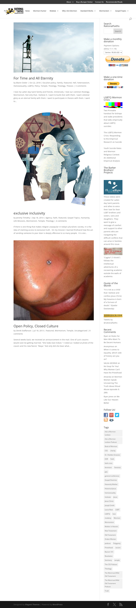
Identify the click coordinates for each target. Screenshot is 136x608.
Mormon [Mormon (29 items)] (117, 518)
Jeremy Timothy (23, 217)
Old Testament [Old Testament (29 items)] (110, 535)
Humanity (85, 217)
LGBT (106, 212)
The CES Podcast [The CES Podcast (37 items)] (111, 564)
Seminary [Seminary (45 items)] (108, 560)
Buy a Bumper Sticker (84, 2)
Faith (55, 217)
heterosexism (83, 82)
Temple (44, 86)
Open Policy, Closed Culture (36, 326)
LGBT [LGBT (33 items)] (117, 510)
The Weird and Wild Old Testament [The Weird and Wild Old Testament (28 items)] (112, 574)
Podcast (7, 11)
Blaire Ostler (21, 82)
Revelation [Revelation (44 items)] (108, 556)
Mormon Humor (39, 11)
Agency (49, 217)
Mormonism (104, 11)
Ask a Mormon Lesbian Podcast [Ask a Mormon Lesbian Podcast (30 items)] (111, 440)
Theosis (70, 86)
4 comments (61, 221)
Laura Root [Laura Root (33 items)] (109, 510)
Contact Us (99, 2)
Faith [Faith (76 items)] (112, 459)
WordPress (58, 604)
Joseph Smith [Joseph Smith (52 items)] (109, 505)
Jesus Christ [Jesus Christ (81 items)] (109, 501)
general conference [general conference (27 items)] (112, 476)
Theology (52, 86)
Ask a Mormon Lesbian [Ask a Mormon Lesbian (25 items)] (110, 433)
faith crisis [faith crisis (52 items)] (108, 463)
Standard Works (86, 11)
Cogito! (107, 257)
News (27, 11)
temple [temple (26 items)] (117, 560)
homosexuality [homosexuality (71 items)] (110, 493)
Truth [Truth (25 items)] (107, 591)
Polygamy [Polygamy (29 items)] (116, 543)
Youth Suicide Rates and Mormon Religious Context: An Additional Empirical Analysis (112, 154)
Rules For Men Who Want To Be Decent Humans (112, 339)
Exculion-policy (49, 82)
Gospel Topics (120, 11)
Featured (68, 82)
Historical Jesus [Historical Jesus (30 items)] (110, 488)
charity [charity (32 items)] (112, 451)
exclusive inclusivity (29, 213)
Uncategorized (80, 330)
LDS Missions (19, 221)
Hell (74, 82)
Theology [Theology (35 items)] (108, 569)
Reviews (53, 11)
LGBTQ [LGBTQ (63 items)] (107, 514)
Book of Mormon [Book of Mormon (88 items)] (111, 446)
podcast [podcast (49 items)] (108, 543)
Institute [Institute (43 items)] (108, 497)
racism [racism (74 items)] (117, 547)
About (69, 2)
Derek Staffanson (23, 330)
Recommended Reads (114, 2)
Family (60, 82)
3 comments (80, 86)
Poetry (19, 11)
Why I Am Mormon (69, 11)
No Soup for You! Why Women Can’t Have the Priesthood (113, 369)
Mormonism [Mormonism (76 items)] (109, 522)
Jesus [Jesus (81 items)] (115, 497)
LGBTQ (31, 86)
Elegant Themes (32, 604)
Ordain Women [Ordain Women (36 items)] (110, 539)
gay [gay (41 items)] (106, 472)
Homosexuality (20, 86)
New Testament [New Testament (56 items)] (110, 531)
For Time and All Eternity (33, 78)
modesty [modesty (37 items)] (108, 518)
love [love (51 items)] (114, 514)
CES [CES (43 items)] (106, 451)
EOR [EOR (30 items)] (106, 459)
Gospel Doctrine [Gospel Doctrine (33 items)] (111, 480)
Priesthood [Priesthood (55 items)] (109, 547)
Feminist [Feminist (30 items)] (117, 467)
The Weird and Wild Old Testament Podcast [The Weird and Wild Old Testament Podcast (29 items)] (112, 583)
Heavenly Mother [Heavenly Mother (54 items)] (111, 484)
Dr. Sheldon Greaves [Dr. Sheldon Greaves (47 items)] (112, 455)
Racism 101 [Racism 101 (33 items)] (109, 552)
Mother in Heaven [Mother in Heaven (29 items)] (111, 526)
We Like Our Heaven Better (112, 399)
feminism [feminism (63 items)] (108, 467)
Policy (37, 86)
